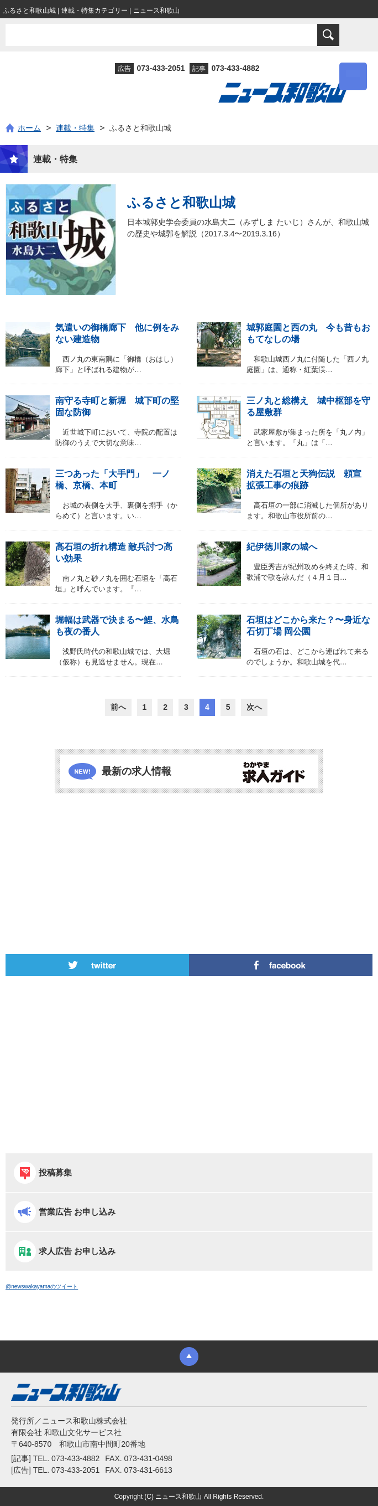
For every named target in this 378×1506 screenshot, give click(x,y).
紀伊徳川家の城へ (281, 546)
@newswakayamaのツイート (42, 1286)
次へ (254, 707)
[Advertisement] (189, 843)
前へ (118, 707)
